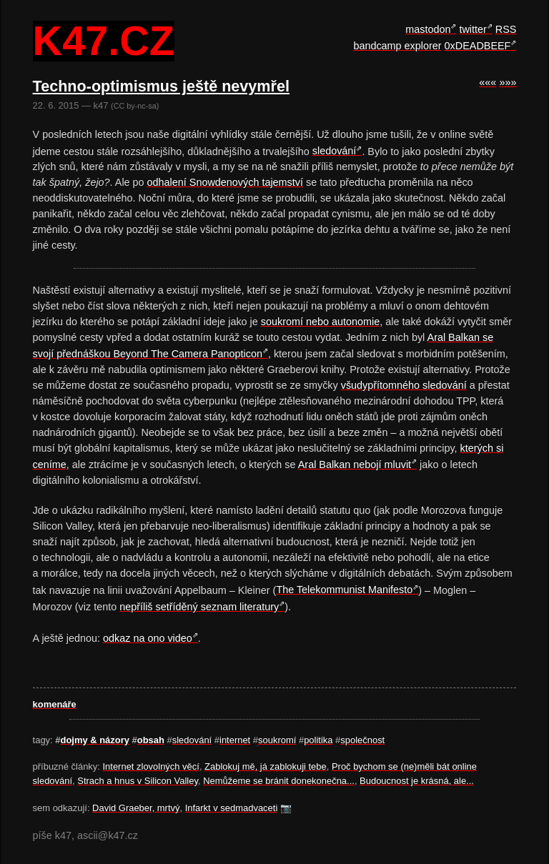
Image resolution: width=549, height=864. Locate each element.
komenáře (54, 704)
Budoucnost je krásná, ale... (417, 780)
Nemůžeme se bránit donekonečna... (279, 780)
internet (234, 740)
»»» (507, 82)
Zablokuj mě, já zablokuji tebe (265, 766)
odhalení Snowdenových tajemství (225, 182)
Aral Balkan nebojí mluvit (354, 464)
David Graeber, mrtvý (135, 808)
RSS (506, 29)
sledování (334, 151)
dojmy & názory (95, 740)
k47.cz (103, 41)
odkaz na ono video (147, 638)
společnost (362, 740)
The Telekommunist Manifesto (344, 589)
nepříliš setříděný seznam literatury (199, 606)
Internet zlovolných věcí (151, 766)
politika (318, 740)
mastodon (427, 29)
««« (487, 82)
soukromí (277, 740)
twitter (472, 29)
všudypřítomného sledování (404, 385)
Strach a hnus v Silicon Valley (137, 780)
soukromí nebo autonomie (320, 321)
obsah (150, 740)
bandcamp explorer (397, 45)
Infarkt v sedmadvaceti (231, 808)
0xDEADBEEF (478, 45)
